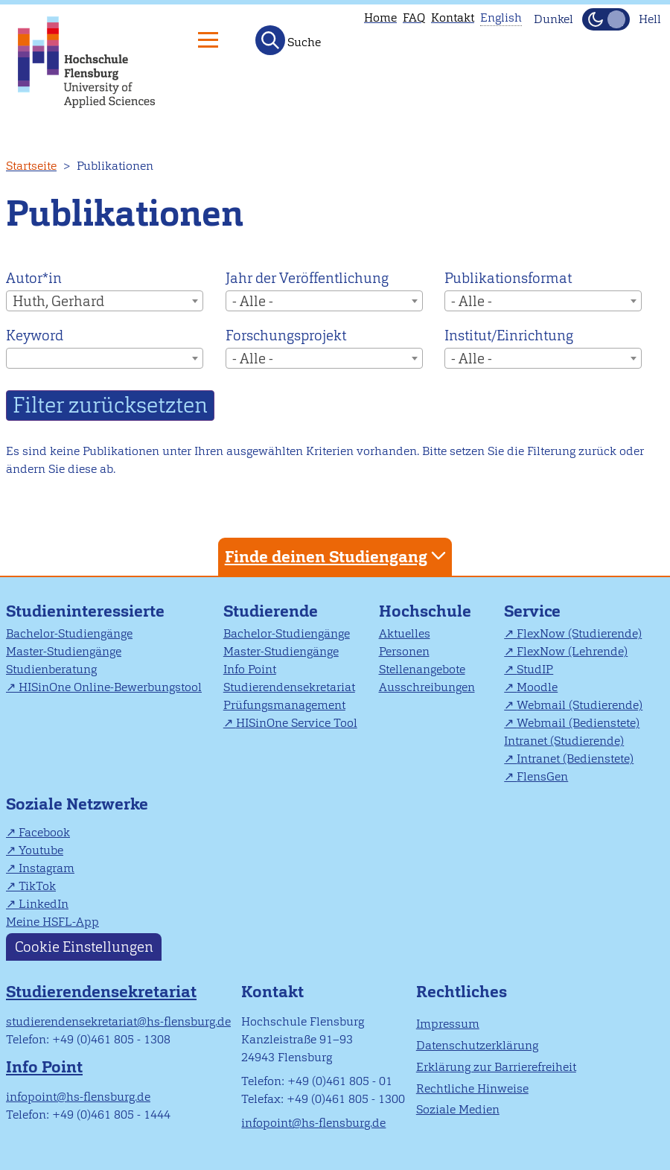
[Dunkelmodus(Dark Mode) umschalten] (606, 19)
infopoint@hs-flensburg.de (78, 1096)
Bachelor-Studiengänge (69, 633)
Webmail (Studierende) (579, 705)
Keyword (34, 335)
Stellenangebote (422, 669)
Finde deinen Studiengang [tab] (337, 555)
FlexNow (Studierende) (579, 633)
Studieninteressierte (85, 611)
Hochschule (425, 611)
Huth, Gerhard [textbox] (58, 301)
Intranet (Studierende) (564, 740)
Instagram (46, 868)
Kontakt (452, 17)
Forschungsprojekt (286, 335)
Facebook (44, 832)
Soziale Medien (458, 1109)
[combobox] (104, 300)
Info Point (249, 669)
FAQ (414, 17)
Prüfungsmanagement (284, 705)
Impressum (447, 1023)
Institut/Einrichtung (508, 335)
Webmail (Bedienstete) (578, 723)
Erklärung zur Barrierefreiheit (496, 1067)
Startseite (31, 166)
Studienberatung (51, 669)
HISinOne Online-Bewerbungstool (110, 687)
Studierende (270, 611)
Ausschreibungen (427, 687)
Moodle (537, 687)
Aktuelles (404, 633)
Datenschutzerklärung (477, 1045)
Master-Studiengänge (63, 651)
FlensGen (542, 776)
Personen (404, 651)
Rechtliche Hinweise (472, 1088)
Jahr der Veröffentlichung (307, 278)
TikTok (37, 886)
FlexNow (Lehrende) (572, 651)
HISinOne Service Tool (296, 723)
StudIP (535, 669)
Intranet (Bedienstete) (575, 758)
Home (380, 17)
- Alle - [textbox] (252, 301)
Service (532, 611)
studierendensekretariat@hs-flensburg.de (118, 1021)
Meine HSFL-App (52, 921)
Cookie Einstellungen (84, 947)
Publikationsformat (508, 278)
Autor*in (34, 278)
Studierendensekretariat (289, 687)
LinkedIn (43, 904)
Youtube (41, 850)
